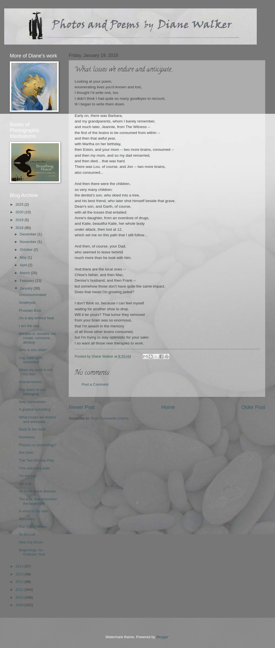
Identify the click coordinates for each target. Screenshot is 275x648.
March (25, 273)
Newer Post (82, 407)
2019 (19, 220)
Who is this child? (33, 350)
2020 (19, 212)
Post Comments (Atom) (110, 418)
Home (168, 407)
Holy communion (32, 402)
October (26, 249)
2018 (19, 228)
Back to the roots (32, 429)
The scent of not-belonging (32, 392)
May (23, 257)
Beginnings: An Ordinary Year (32, 552)
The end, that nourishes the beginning (38, 501)
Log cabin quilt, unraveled (31, 360)
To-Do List (27, 534)
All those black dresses (37, 491)
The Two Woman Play (36, 460)
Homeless (27, 437)
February (27, 281)
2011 (19, 589)
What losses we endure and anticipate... (37, 419)
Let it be (25, 484)
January (26, 288)
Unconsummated (32, 295)
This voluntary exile (34, 468)
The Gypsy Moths (33, 527)
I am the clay (29, 326)
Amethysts (27, 302)
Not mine (26, 452)
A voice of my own (33, 511)
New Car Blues (31, 542)
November (28, 242)
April (24, 265)
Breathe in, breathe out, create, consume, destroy (38, 338)
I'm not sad (27, 476)
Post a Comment (95, 384)
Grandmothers (30, 382)
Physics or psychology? (38, 445)
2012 (19, 582)
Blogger (162, 637)
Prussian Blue (30, 310)
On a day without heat (36, 318)
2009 (19, 605)
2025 (19, 204)
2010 (19, 597)
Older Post (253, 407)
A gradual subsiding (34, 409)
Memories (27, 519)
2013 (19, 574)
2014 (19, 566)
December (28, 234)
